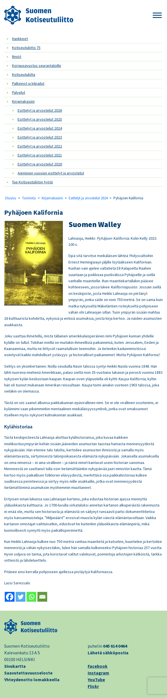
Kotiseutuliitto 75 (26, 47)
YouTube (96, 679)
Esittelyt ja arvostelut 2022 (40, 146)
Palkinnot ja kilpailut (28, 83)
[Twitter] (20, 597)
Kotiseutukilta (23, 74)
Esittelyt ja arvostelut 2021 (40, 155)
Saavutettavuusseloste (28, 673)
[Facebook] (10, 597)
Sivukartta (15, 666)
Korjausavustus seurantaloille (36, 65)
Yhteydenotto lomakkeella (31, 679)
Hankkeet (20, 38)
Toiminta (29, 198)
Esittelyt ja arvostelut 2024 (40, 128)
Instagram (98, 673)
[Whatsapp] (31, 597)
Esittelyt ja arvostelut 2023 (40, 137)
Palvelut (18, 92)
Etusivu (10, 198)
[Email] (42, 597)
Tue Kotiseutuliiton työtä (32, 182)
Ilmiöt (16, 56)
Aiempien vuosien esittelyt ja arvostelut (51, 173)
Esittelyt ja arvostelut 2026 (40, 110)
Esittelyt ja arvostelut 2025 (40, 119)
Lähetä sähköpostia (108, 652)
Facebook (98, 666)
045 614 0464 (115, 646)
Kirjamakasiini (23, 101)
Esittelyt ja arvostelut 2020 (40, 164)
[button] (157, 15)
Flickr (93, 686)
